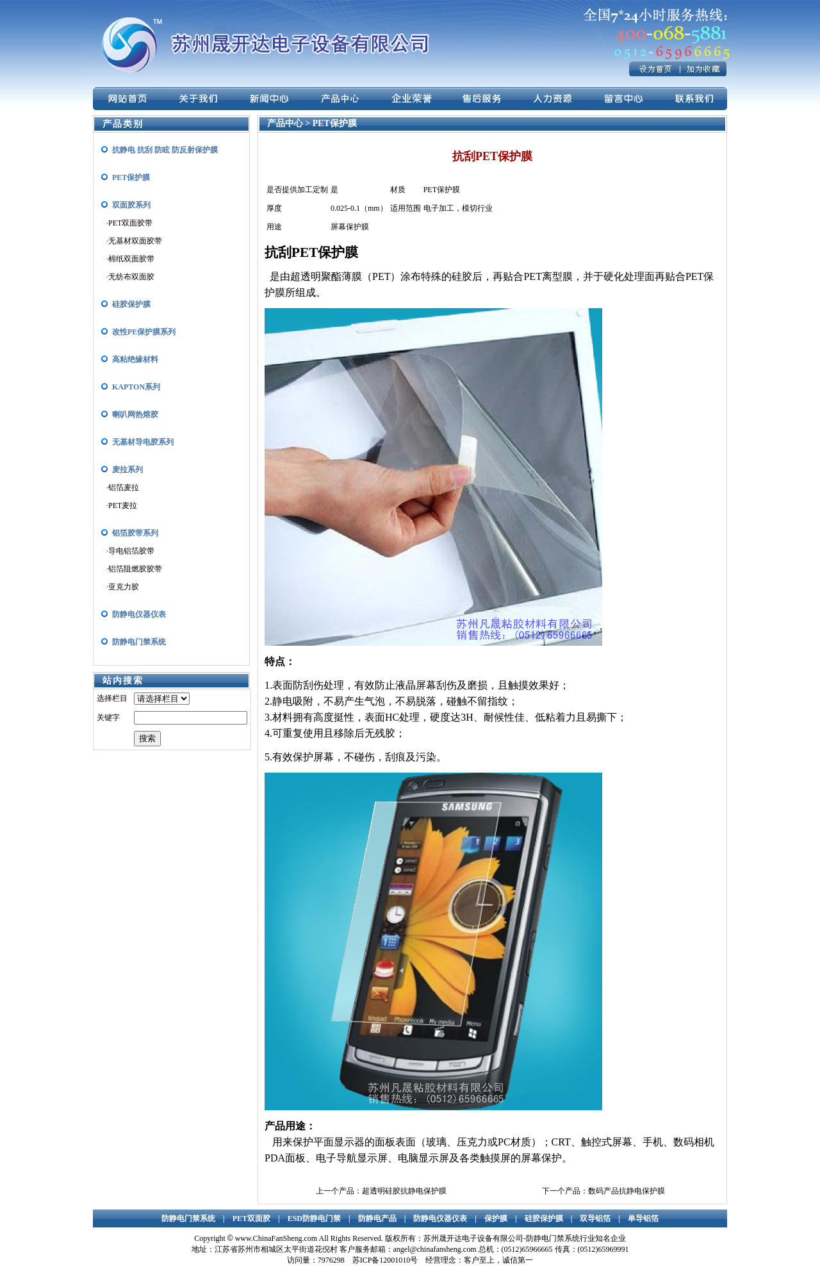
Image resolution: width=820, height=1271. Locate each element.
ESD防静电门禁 (314, 1218)
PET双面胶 (251, 1218)
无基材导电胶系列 (143, 442)
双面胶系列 (131, 205)
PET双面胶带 (130, 222)
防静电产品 (377, 1218)
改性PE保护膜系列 (144, 331)
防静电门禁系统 (139, 641)
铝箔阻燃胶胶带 (135, 568)
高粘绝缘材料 (135, 359)
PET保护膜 (131, 177)
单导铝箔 (643, 1218)
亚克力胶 (123, 586)
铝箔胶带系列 (135, 533)
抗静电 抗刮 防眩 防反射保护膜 (165, 149)
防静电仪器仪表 (139, 614)
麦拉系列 (127, 469)
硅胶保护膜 (131, 304)
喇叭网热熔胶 (135, 414)
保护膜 (495, 1218)
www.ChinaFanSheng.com (276, 1238)
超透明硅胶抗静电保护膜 (404, 1190)
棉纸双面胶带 (131, 258)
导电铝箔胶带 (131, 550)
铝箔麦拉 (123, 487)
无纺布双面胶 (131, 276)
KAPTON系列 (136, 386)
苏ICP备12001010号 (385, 1260)
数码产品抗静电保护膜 (626, 1190)
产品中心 (286, 123)
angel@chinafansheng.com (435, 1249)
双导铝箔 (595, 1218)
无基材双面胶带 (135, 240)
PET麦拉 (122, 505)
